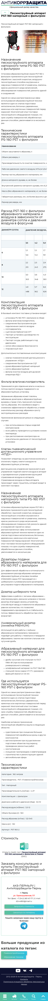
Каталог (14, 997)
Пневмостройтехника (14, 953)
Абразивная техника (13, 957)
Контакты (24, 979)
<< (5, 12)
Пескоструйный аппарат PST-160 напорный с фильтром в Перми (25, 853)
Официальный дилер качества (23, 7)
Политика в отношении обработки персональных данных (24, 983)
